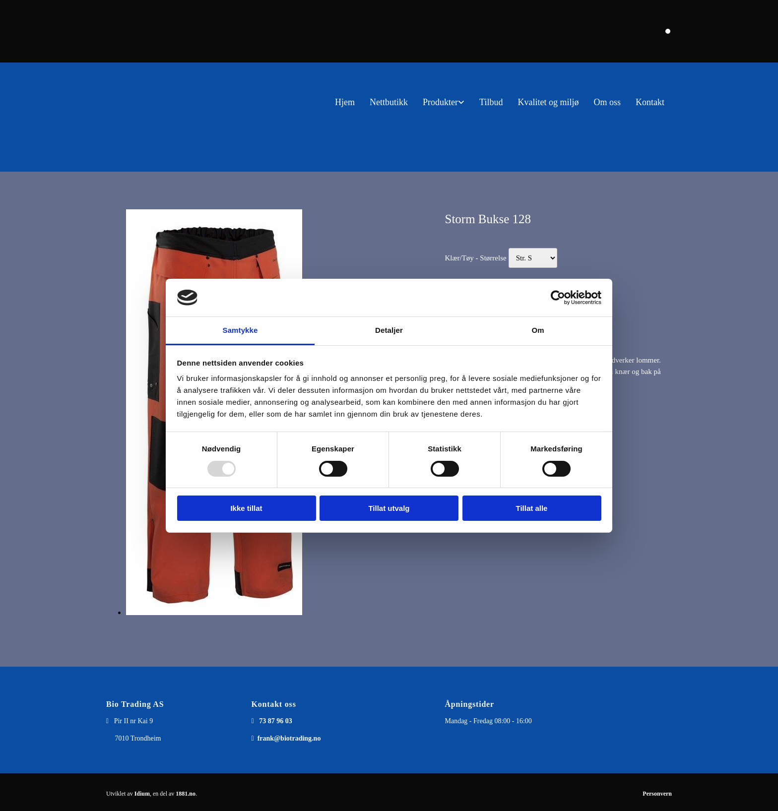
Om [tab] (537, 330)
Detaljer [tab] (389, 330)
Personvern (657, 793)
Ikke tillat (246, 508)
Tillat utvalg (388, 508)
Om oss (607, 102)
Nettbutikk (389, 102)
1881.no (185, 793)
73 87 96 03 (275, 721)
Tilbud (491, 102)
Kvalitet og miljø (548, 102)
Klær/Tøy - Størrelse (475, 258)
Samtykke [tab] (240, 330)
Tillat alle (532, 508)
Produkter (440, 102)
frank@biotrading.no (289, 738)
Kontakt (650, 102)
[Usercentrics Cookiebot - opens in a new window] (558, 297)
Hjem (345, 102)
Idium (142, 793)
